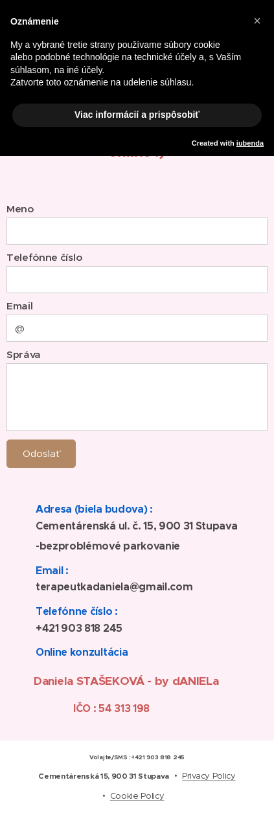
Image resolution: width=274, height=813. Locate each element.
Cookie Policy (137, 795)
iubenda (250, 143)
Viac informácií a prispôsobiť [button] (137, 114)
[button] (257, 20)
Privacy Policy (209, 775)
